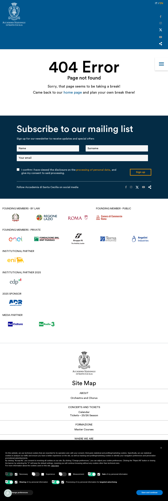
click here (55, 466)
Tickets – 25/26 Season (84, 415)
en (161, 3)
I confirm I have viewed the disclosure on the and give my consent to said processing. (68, 171)
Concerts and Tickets (84, 407)
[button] (161, 448)
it (156, 3)
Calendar (84, 412)
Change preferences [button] (19, 492)
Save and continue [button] (150, 492)
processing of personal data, (93, 170)
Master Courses (84, 429)
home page (73, 92)
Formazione (84, 424)
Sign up (140, 172)
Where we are (84, 438)
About (84, 393)
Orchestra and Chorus (84, 398)
